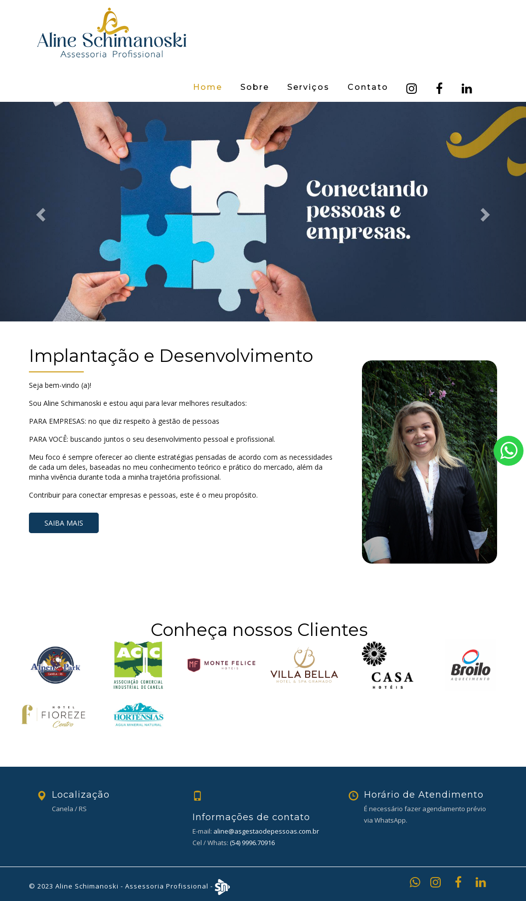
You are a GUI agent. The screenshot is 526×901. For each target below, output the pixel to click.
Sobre (254, 87)
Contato (368, 87)
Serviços (308, 87)
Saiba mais (63, 523)
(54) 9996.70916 (252, 842)
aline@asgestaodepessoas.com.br (266, 831)
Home (207, 87)
